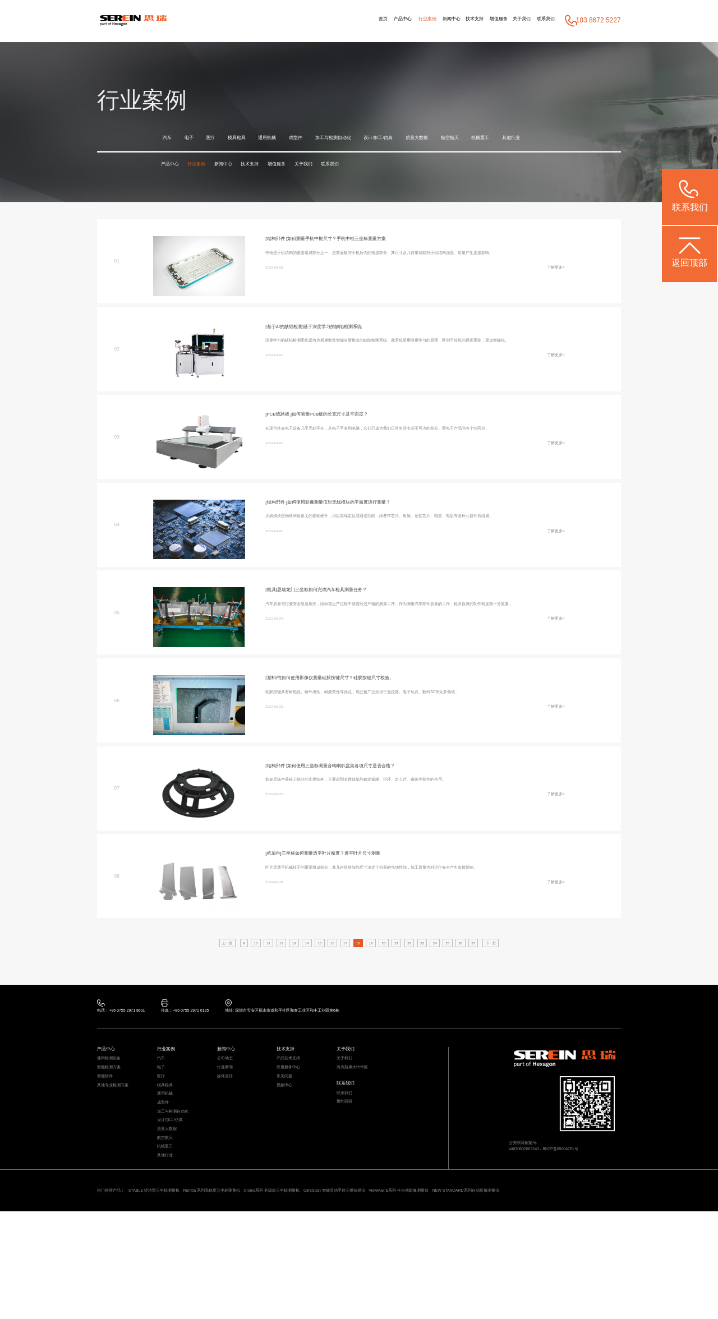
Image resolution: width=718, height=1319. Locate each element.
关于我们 (504, 21)
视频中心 (289, 1135)
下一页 (537, 965)
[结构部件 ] (281, 260)
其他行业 (215, 156)
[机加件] (277, 875)
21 (409, 965)
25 (479, 965)
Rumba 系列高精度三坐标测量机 (275, 1283)
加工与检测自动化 (380, 138)
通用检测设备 (115, 1095)
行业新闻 (229, 1108)
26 (496, 965)
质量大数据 (493, 138)
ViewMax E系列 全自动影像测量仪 (567, 1283)
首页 (298, 21)
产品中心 (327, 21)
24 (461, 965)
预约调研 (349, 1157)
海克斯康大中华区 (361, 1108)
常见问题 (289, 1122)
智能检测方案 (115, 1108)
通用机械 (293, 138)
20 (392, 965)
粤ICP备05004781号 (587, 1189)
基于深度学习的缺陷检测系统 (366, 348)
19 (375, 965)
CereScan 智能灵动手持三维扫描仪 (467, 1283)
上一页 (180, 965)
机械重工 (176, 156)
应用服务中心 (295, 1108)
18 (357, 965)
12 (253, 965)
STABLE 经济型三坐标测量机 (185, 1283)
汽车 (169, 138)
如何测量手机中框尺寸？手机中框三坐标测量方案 (372, 260)
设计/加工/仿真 (442, 138)
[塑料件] (277, 699)
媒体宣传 (229, 1122)
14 (288, 965)
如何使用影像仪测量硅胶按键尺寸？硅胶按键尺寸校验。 (373, 699)
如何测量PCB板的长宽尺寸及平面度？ (362, 436)
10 (218, 965)
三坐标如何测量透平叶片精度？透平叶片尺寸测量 (363, 875)
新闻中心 (399, 21)
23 (444, 965)
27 (514, 965)
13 (270, 965)
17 (340, 965)
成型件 (330, 138)
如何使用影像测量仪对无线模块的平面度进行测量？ (375, 523)
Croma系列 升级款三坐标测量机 (369, 1283)
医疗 (221, 138)
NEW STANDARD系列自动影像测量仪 (154, 1295)
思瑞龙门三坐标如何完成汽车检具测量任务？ (350, 611)
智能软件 (109, 1122)
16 (322, 965)
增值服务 (469, 21)
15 (305, 965)
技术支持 (433, 21)
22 (427, 965)
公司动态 (229, 1095)
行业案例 (363, 21)
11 (235, 965)
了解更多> (550, 310)
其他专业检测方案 (121, 1135)
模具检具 (254, 138)
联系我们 (540, 21)
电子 (195, 138)
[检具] (274, 611)
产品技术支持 (295, 1095)
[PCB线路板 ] (285, 436)
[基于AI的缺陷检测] (294, 348)
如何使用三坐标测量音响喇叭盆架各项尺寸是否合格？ (378, 787)
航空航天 (536, 138)
